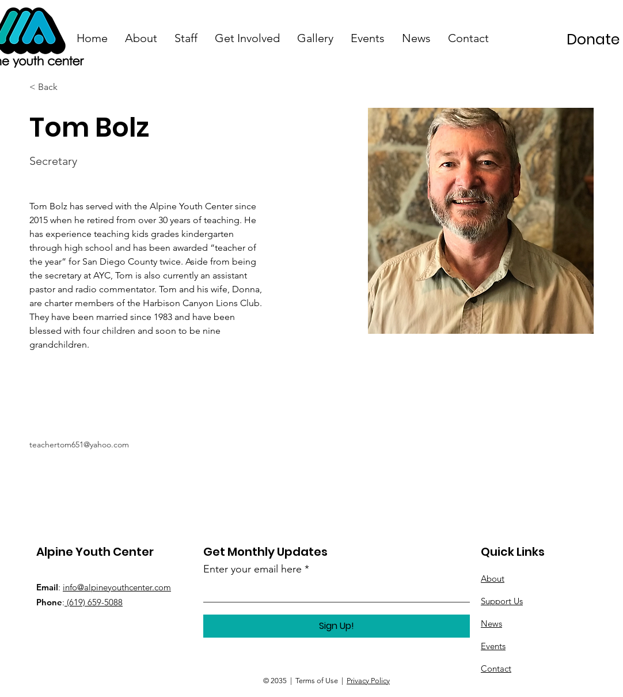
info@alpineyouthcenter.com (117, 587)
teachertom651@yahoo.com (79, 444)
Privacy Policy (368, 680)
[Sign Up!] (336, 626)
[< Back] (52, 87)
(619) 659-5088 (93, 602)
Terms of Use (316, 680)
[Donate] (593, 39)
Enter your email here (252, 569)
